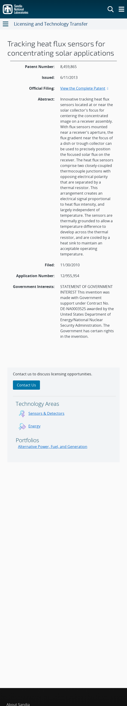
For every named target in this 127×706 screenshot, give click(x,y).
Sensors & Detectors (46, 413)
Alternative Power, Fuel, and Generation (52, 446)
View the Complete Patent (84, 88)
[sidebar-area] (63, 415)
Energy (34, 426)
